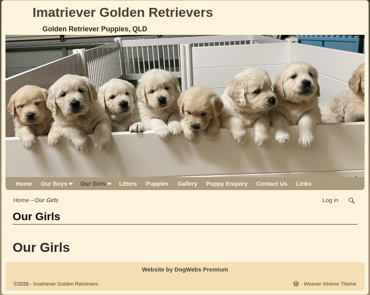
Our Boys (58, 183)
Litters (128, 183)
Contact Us (271, 183)
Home (24, 183)
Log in (330, 200)
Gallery (188, 183)
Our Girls (98, 183)
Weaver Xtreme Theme (330, 284)
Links (303, 183)
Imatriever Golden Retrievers (122, 12)
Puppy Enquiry (227, 183)
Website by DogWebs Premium (185, 269)
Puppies (157, 183)
